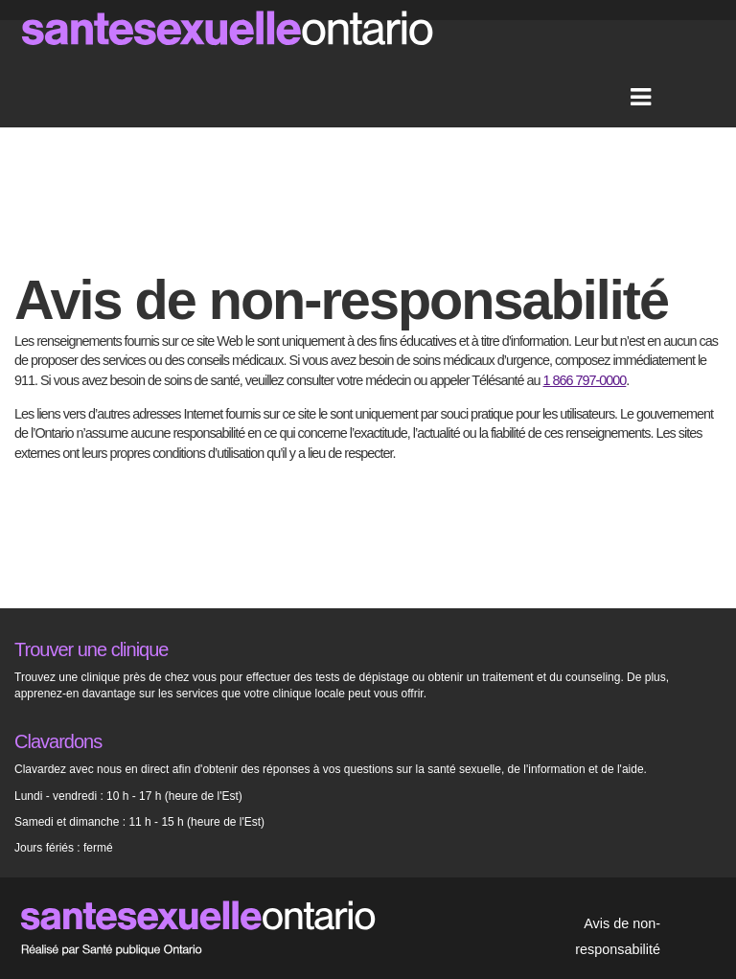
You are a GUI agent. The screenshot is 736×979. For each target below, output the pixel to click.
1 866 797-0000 (585, 380)
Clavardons (58, 741)
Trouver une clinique (91, 649)
